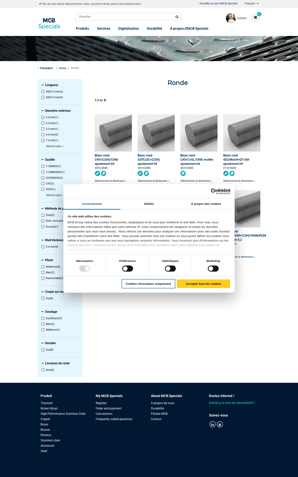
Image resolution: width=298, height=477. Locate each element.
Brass (44, 424)
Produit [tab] (46, 396)
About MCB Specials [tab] (166, 396)
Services (103, 28)
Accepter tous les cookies (203, 283)
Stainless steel (50, 440)
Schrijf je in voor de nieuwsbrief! (231, 403)
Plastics (46, 435)
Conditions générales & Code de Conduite (153, 470)
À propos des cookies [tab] (206, 203)
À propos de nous (162, 403)
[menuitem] (195, 4)
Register (101, 403)
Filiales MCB (159, 414)
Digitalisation (128, 28)
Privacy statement (108, 470)
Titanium (47, 403)
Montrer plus (55, 146)
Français (250, 3)
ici (118, 249)
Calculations (104, 414)
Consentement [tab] (92, 203)
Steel (44, 451)
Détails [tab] (149, 203)
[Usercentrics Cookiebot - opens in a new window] (213, 191)
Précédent (46, 68)
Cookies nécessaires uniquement (148, 283)
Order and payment (108, 408)
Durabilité (154, 28)
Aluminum (47, 445)
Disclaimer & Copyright (201, 470)
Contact (156, 419)
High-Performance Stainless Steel (63, 414)
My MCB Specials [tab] (109, 396)
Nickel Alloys (49, 408)
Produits (82, 28)
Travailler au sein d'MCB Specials (218, 3)
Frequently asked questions (114, 419)
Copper (45, 419)
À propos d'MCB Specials (189, 28)
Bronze (45, 430)
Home (62, 68)
